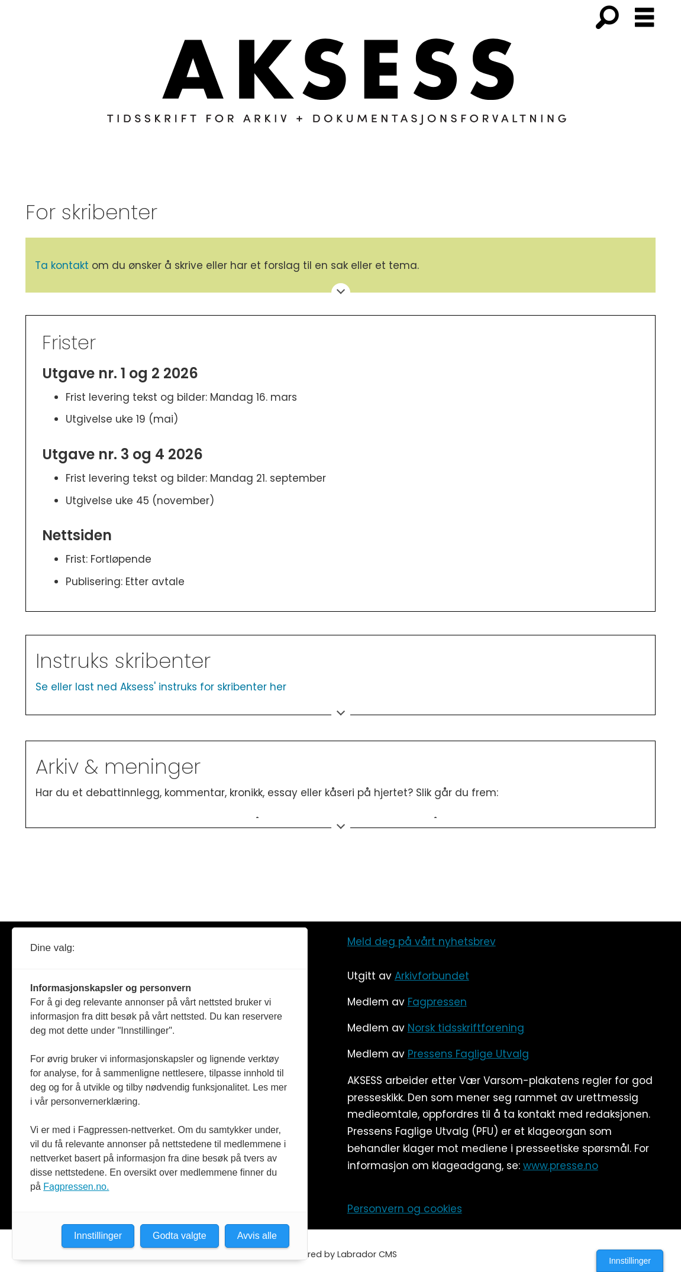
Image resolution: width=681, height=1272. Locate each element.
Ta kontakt (62, 265)
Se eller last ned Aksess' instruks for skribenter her (160, 687)
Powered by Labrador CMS (341, 1254)
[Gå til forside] (341, 88)
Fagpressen (437, 1002)
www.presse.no (560, 1166)
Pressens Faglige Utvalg (468, 1054)
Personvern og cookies (404, 1209)
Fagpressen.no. (76, 1187)
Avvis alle (257, 1236)
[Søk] (607, 18)
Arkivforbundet (432, 976)
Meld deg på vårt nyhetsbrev (421, 941)
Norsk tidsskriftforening (466, 1028)
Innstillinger (630, 1260)
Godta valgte (179, 1236)
